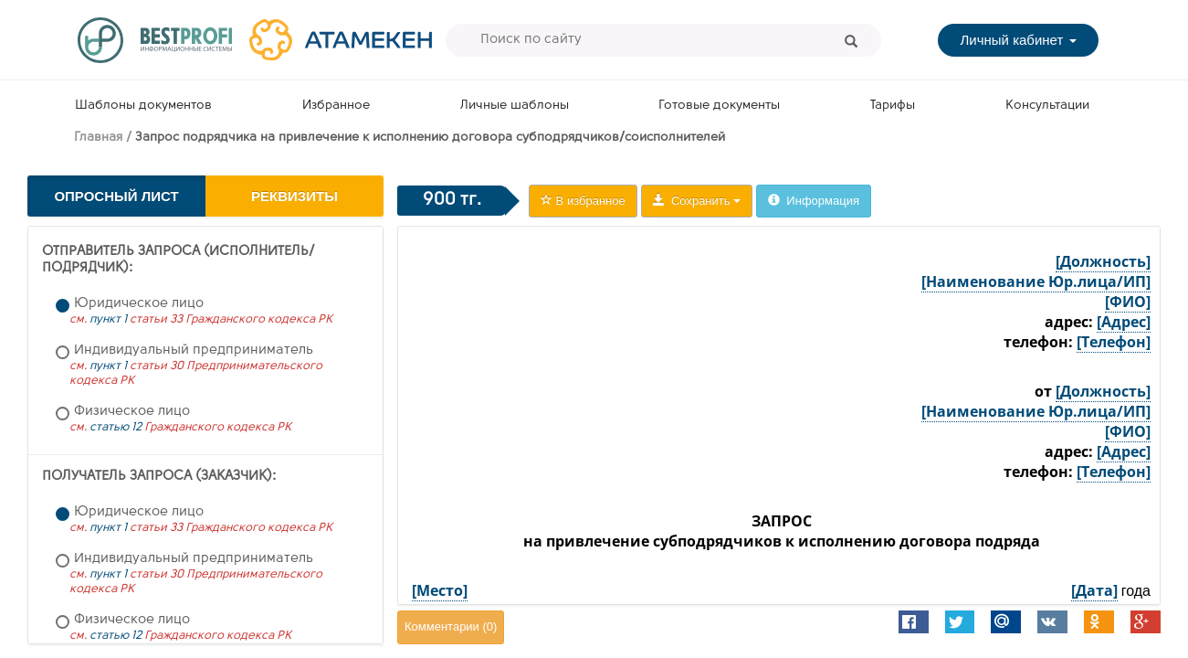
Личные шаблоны (514, 105)
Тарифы (892, 105)
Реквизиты (294, 196)
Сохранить (697, 200)
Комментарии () (451, 626)
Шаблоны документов (143, 105)
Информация (813, 200)
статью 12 (115, 427)
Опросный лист (116, 196)
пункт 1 (108, 319)
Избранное (336, 105)
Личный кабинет (1018, 40)
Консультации (1047, 105)
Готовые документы (719, 105)
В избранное (583, 200)
